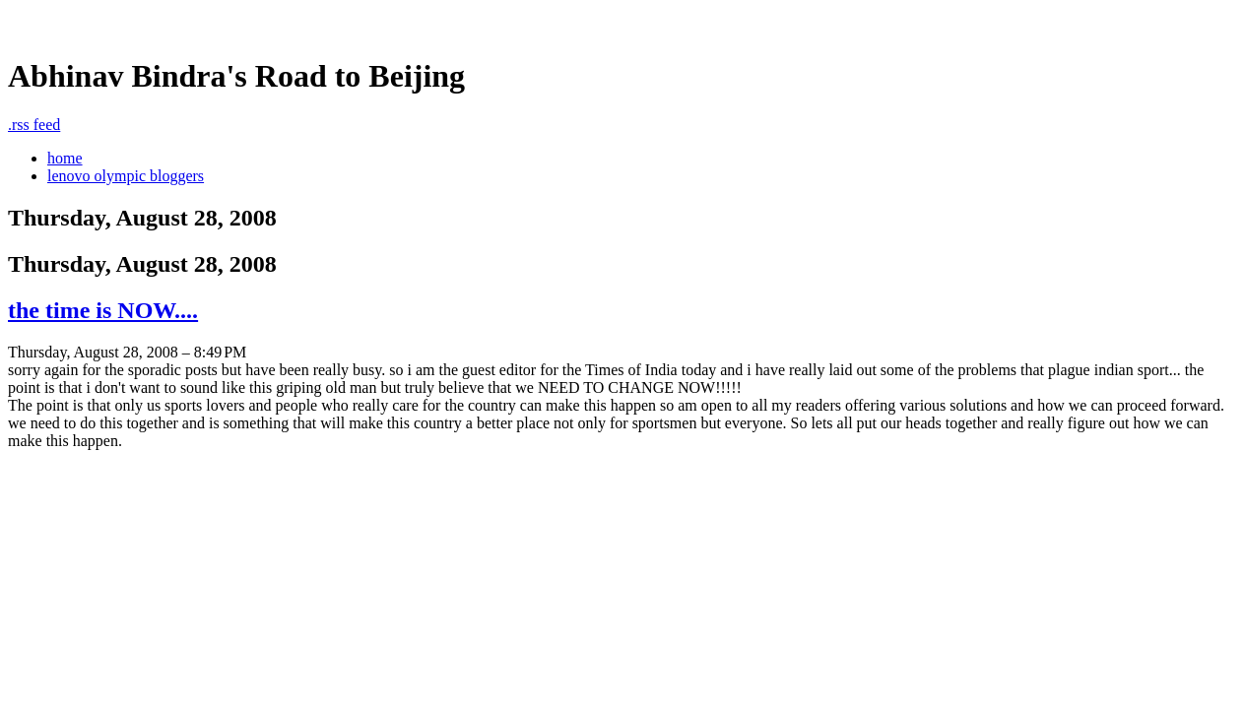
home (65, 158)
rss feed (34, 124)
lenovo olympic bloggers (125, 175)
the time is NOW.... (103, 310)
